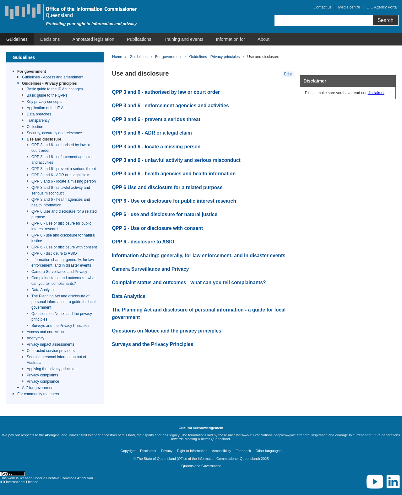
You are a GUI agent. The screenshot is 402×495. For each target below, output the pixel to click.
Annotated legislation (93, 39)
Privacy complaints (42, 375)
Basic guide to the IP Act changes (55, 89)
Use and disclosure (44, 139)
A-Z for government (38, 388)
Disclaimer (148, 451)
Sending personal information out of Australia (56, 360)
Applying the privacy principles (52, 369)
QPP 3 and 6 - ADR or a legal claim (60, 175)
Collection (35, 127)
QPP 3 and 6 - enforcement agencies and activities (62, 160)
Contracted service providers (51, 351)
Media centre (349, 7)
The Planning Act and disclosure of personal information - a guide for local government (63, 302)
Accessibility (221, 451)
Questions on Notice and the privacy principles (61, 316)
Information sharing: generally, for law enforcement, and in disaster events (62, 263)
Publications (139, 39)
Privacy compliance (43, 381)
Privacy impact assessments (50, 344)
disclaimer (376, 93)
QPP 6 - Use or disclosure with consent (64, 247)
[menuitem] (17, 39)
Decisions (50, 39)
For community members (38, 394)
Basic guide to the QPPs (47, 95)
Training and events (184, 39)
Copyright (128, 451)
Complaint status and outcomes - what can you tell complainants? (63, 281)
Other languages (268, 451)
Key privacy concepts (44, 101)
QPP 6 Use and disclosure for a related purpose (64, 214)
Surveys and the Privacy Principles (60, 325)
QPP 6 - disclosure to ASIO (54, 253)
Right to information (192, 451)
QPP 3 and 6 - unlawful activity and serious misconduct (60, 190)
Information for (230, 39)
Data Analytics (43, 290)
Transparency (38, 120)
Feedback (243, 451)
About (263, 39)
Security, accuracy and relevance (54, 133)
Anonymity (35, 338)
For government (31, 71)
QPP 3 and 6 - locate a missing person (63, 181)
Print (288, 74)
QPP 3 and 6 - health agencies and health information (60, 202)
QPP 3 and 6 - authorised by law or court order (60, 148)
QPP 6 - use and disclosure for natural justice (63, 238)
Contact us (322, 7)
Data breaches (39, 114)
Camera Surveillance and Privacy (59, 271)
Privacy (167, 451)
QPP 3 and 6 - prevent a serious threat (63, 169)
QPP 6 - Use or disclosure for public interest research (61, 226)
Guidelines (17, 39)
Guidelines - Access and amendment (52, 77)
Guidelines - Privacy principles (49, 83)
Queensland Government (200, 466)
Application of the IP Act (47, 108)
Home (117, 57)
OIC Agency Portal (382, 7)
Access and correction (45, 332)
